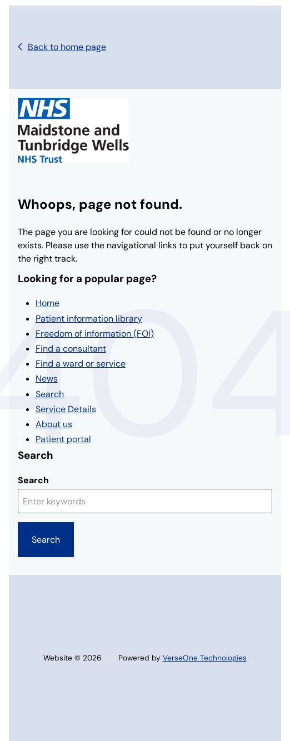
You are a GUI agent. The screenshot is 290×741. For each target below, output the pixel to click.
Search (50, 394)
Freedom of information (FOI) (95, 333)
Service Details (66, 409)
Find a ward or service (81, 363)
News (47, 378)
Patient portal (63, 439)
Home (47, 303)
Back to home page (67, 47)
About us (54, 424)
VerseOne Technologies (205, 658)
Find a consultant (71, 348)
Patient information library (89, 318)
